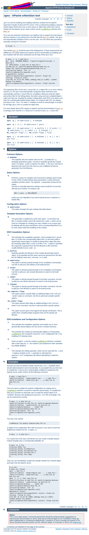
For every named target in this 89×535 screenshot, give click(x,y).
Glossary (78, 4)
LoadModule (46, 29)
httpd (18, 37)
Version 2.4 (36, 11)
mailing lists (77, 522)
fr (55, 19)
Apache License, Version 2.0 (26, 531)
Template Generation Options (20, 214)
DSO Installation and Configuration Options (26, 319)
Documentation (26, 11)
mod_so (6, 31)
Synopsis (70, 15)
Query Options (13, 173)
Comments (70, 33)
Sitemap (84, 4)
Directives (66, 4)
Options (69, 18)
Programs (45, 11)
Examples (70, 20)
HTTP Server (14, 11)
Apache (6, 11)
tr (62, 19)
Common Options (14, 154)
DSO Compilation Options (18, 232)
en (51, 19)
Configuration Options (17, 204)
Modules (58, 4)
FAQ (71, 4)
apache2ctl (71, 27)
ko (58, 19)
